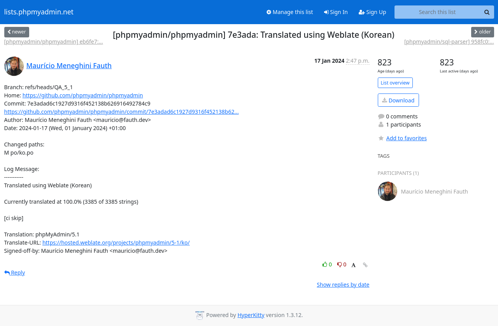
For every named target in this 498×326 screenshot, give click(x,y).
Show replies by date (343, 284)
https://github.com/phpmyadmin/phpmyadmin (83, 95)
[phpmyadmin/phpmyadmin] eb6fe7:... (53, 41)
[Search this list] (437, 12)
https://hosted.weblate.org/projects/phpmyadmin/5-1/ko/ (116, 242)
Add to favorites (402, 138)
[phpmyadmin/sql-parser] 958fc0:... (449, 41)
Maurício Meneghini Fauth (69, 65)
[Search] (487, 12)
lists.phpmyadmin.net (39, 12)
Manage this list (290, 12)
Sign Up (372, 12)
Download (398, 100)
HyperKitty (250, 315)
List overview (395, 82)
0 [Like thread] (328, 264)
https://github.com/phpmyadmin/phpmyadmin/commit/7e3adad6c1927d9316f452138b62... (121, 111)
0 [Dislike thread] (342, 264)
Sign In (336, 12)
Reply (14, 272)
